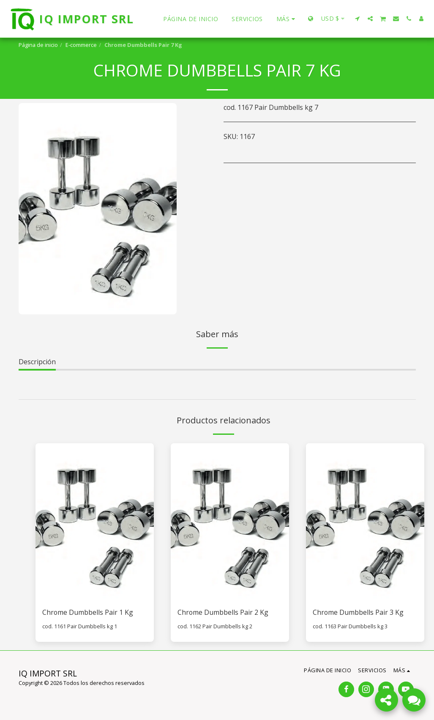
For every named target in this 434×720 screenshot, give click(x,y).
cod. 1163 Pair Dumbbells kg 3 (350, 626)
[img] (94, 522)
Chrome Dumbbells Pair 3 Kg (358, 612)
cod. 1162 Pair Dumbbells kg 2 (214, 626)
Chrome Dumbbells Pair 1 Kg (88, 612)
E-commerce (81, 45)
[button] (357, 19)
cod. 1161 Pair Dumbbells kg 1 (79, 626)
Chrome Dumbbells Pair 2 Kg (223, 612)
